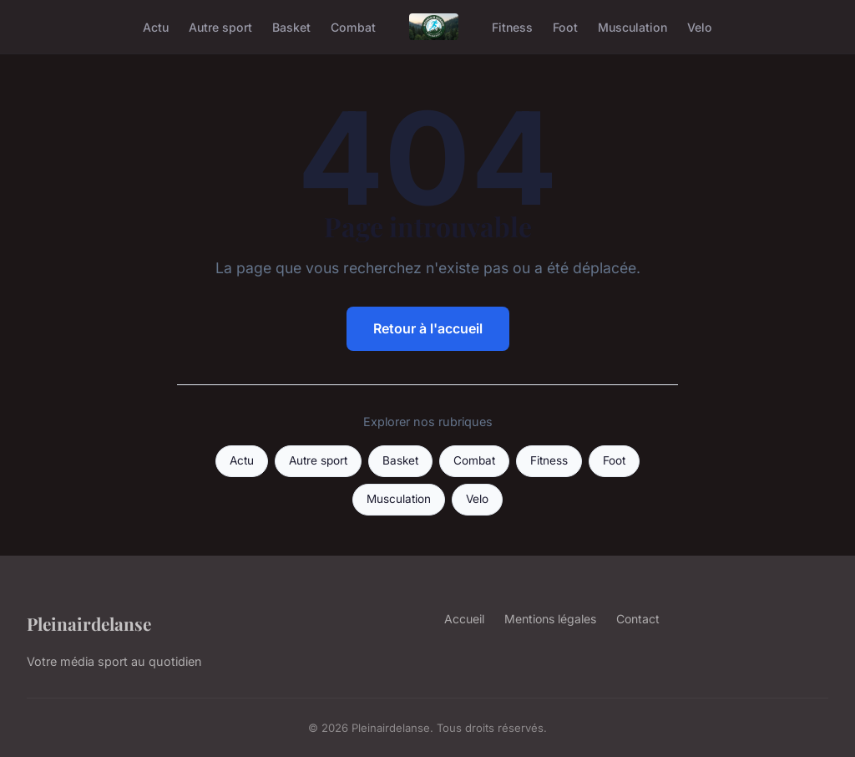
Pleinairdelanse (89, 623)
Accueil (464, 619)
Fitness (512, 26)
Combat (353, 26)
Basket (291, 26)
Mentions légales (550, 619)
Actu (156, 26)
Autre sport (220, 26)
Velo (699, 26)
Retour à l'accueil (428, 328)
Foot (565, 26)
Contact (638, 619)
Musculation (632, 26)
